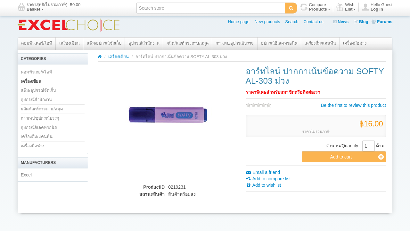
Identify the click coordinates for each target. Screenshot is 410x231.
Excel (26, 174)
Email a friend (263, 172)
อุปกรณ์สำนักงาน (144, 43)
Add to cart (357, 157)
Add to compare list (268, 178)
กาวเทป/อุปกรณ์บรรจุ (235, 43)
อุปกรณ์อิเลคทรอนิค (279, 43)
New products (267, 21)
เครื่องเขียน (69, 43)
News (341, 21)
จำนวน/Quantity (342, 145)
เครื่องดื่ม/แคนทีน (320, 43)
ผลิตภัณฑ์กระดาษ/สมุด (188, 43)
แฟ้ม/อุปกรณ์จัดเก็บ (104, 43)
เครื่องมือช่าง (354, 43)
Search (291, 21)
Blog (361, 21)
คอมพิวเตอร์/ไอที (36, 43)
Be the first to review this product (353, 105)
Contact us (313, 21)
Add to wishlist (263, 185)
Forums (382, 21)
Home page (239, 21)
